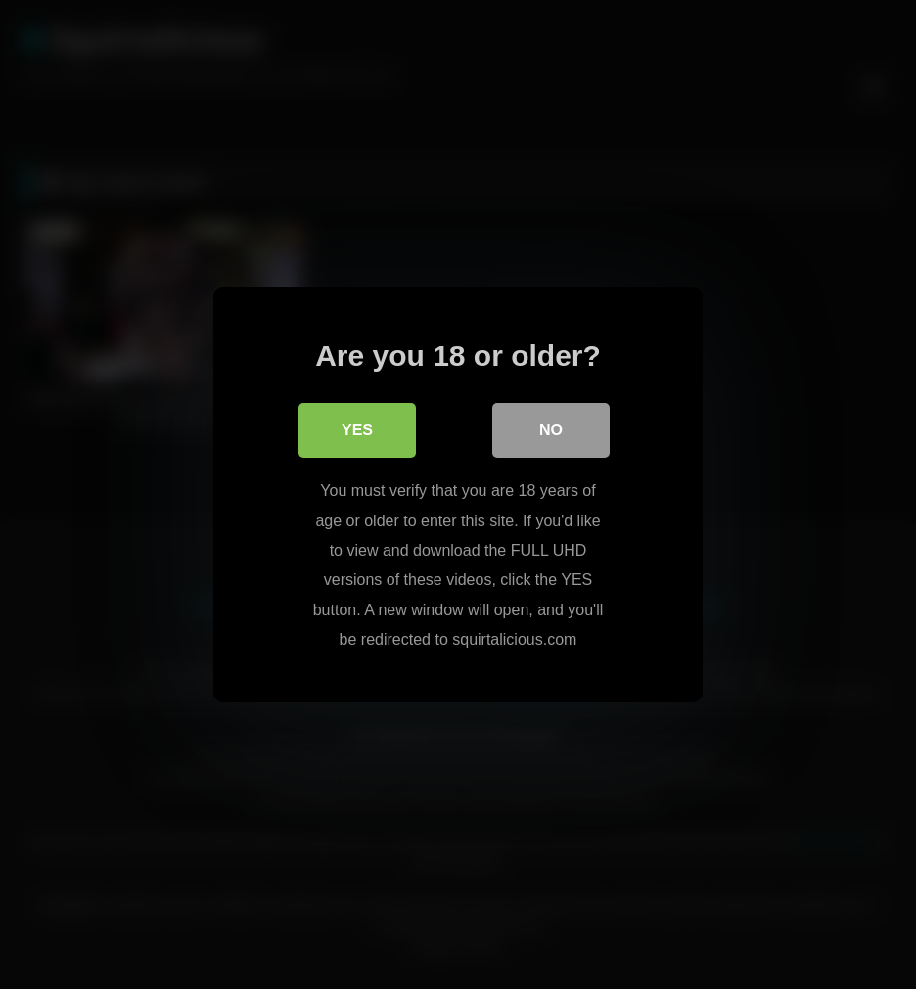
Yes (357, 430)
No (551, 430)
